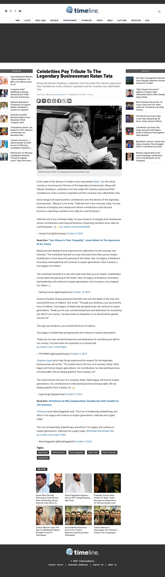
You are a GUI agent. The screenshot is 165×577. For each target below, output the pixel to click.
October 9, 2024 (75, 233)
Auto (147, 20)
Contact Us (98, 565)
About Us (112, 565)
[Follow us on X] (15, 11)
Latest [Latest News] (27, 20)
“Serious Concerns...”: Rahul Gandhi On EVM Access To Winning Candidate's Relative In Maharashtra (21, 144)
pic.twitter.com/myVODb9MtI (75, 226)
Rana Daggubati (76, 452)
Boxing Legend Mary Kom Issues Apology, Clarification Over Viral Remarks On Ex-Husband (149, 157)
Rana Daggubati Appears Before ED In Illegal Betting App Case (77, 498)
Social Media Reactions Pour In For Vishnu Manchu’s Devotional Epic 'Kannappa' (77, 531)
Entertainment (70, 20)
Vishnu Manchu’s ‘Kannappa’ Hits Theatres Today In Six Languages (105, 530)
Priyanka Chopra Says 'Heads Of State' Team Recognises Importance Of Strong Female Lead (105, 499)
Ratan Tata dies (109, 452)
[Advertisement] (82, 43)
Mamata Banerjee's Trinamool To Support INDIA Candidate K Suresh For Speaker (20, 106)
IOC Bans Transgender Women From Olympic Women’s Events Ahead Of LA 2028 (150, 80)
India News (40, 20)
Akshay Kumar (59, 452)
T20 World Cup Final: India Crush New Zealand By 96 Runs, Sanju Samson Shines (149, 118)
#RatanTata (108, 431)
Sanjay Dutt (43, 458)
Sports (100, 20)
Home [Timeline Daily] (18, 20)
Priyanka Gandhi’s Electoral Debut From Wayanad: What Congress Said (20, 118)
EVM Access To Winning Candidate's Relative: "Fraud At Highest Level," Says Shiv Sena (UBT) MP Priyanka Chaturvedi (21, 157)
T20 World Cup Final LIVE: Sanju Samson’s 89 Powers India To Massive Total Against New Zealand (150, 131)
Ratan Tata (40, 94)
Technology (86, 20)
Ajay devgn (43, 452)
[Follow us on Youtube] (20, 11)
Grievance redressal (78, 565)
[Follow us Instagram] (11, 11)
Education (136, 20)
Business (54, 20)
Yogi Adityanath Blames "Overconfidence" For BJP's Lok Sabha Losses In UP (21, 80)
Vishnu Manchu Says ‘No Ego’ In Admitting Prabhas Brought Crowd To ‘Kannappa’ (48, 531)
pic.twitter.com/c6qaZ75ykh (51, 434)
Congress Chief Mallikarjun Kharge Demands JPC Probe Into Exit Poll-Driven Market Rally (19, 93)
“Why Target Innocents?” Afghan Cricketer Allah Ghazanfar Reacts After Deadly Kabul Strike (150, 93)
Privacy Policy (56, 565)
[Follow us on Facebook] (6, 11)
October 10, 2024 (81, 292)
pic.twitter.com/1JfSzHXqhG (52, 347)
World (110, 20)
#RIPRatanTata (93, 431)
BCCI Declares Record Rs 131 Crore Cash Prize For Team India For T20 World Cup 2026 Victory (150, 106)
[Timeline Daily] (82, 551)
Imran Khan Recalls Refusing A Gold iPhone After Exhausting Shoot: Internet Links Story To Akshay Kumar (47, 499)
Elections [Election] (122, 20)
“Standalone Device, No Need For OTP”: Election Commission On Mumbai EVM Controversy (21, 131)
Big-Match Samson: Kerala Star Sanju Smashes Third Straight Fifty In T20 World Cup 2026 (150, 144)
